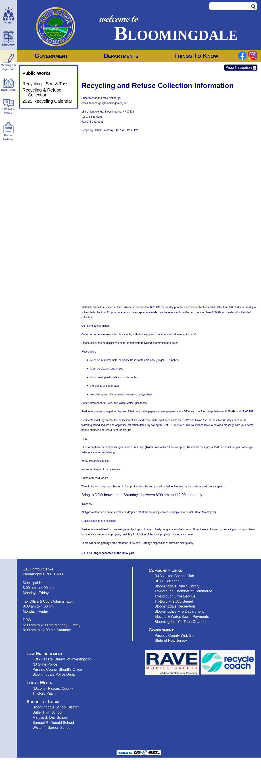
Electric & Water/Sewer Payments (182, 616)
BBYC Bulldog (166, 581)
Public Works (39, 73)
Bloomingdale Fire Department (179, 611)
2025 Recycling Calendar (50, 101)
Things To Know (196, 55)
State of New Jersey (171, 640)
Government (51, 55)
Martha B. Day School (50, 717)
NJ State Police (44, 664)
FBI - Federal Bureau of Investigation (62, 659)
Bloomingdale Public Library (177, 586)
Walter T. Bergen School (51, 727)
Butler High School (47, 712)
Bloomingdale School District (55, 707)
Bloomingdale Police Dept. (53, 674)
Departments (120, 55)
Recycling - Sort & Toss (48, 83)
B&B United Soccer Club (174, 576)
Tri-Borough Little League (175, 596)
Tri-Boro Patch (44, 693)
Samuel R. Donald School (53, 723)
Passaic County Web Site (175, 635)
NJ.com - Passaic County (52, 688)
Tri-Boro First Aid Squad (174, 601)
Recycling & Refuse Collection (44, 92)
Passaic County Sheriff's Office (57, 669)
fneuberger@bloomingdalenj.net (108, 103)
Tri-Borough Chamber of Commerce (183, 591)
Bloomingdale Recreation (175, 606)
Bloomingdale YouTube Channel (180, 622)
